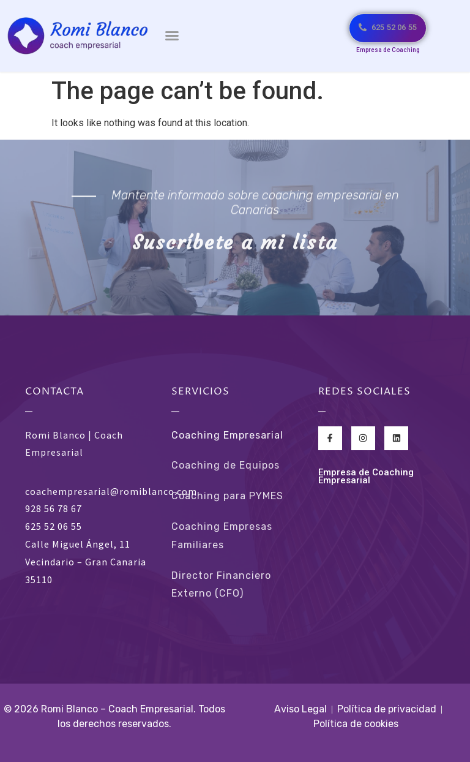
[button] (172, 36)
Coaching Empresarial (227, 435)
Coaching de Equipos (225, 465)
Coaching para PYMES (227, 496)
